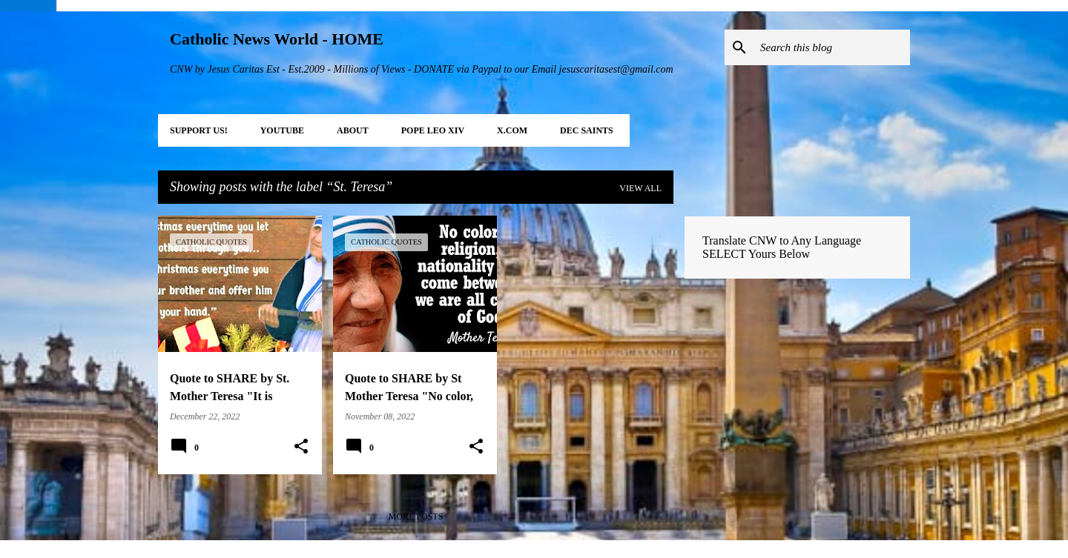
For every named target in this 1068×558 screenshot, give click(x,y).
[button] (301, 446)
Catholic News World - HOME (276, 39)
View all (640, 188)
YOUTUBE (282, 130)
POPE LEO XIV (432, 130)
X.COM (512, 130)
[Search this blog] (832, 47)
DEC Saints (586, 130)
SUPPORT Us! (199, 130)
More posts (416, 516)
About (353, 130)
